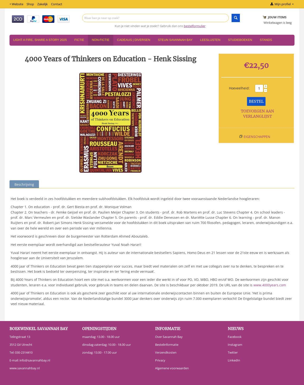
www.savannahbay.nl (25, 368)
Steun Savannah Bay (175, 40)
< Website (16, 4)
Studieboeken (240, 40)
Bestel (256, 101)
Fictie (79, 40)
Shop (30, 4)
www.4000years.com (269, 285)
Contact (56, 4)
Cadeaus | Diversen (133, 40)
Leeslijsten (210, 40)
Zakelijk (42, 4)
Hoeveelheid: (239, 88)
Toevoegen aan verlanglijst (257, 114)
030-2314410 (24, 352)
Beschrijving (24, 184)
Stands (266, 40)
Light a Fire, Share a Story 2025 (40, 40)
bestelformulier (194, 26)
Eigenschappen (257, 136)
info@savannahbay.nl (34, 360)
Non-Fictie (100, 40)
